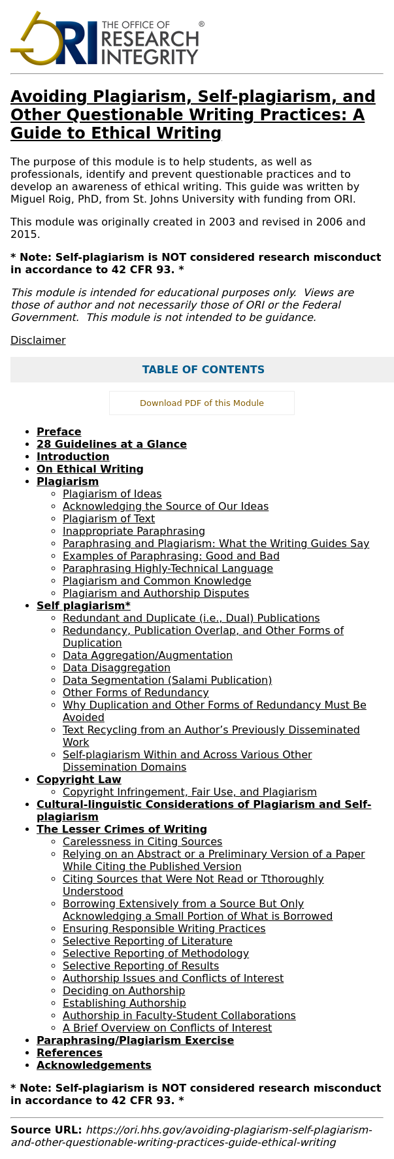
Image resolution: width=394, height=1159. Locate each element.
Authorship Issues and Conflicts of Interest (173, 978)
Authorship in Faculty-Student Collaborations (179, 1015)
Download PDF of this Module (202, 403)
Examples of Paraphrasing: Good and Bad (171, 556)
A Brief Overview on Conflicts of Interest (167, 1028)
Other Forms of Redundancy (136, 692)
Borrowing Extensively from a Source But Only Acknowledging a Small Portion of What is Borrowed (198, 910)
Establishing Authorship (124, 1003)
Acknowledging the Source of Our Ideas (166, 506)
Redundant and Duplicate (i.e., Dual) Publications (191, 618)
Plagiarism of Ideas (112, 494)
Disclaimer (38, 340)
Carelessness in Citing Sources (142, 841)
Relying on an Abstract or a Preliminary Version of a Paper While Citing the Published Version (214, 860)
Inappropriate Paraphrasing (134, 531)
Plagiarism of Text (109, 518)
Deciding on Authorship (124, 990)
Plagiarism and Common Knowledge (157, 581)
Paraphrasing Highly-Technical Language (168, 568)
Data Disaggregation (117, 668)
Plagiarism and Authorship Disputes (156, 593)
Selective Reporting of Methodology (156, 953)
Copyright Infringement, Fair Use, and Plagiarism (190, 792)
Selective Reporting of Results (141, 966)
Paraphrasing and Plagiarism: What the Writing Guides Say (216, 543)
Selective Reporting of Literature (148, 941)
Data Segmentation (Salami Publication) (167, 680)
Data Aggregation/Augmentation (148, 655)
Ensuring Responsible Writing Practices (164, 928)
